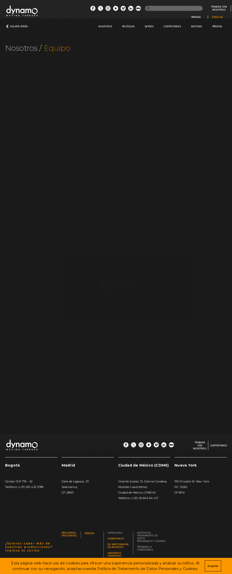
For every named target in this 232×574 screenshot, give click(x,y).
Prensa (196, 17)
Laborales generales (115, 554)
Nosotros (105, 26)
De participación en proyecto (118, 546)
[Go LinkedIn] (130, 9)
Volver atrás (19, 26)
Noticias (196, 26)
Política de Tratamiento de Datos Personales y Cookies (151, 537)
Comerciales (116, 538)
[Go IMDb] (138, 9)
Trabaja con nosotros (219, 8)
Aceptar (213, 566)
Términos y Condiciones (145, 548)
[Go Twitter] (100, 9)
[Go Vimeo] (123, 9)
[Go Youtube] (115, 9)
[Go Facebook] (92, 9)
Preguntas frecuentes (69, 534)
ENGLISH (217, 17)
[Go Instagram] (108, 9)
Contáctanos (172, 26)
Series (149, 26)
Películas (128, 26)
